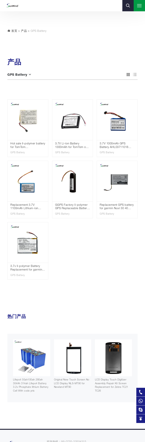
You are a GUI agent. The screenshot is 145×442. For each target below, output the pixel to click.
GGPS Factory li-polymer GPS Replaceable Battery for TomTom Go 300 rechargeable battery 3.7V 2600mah (72, 207)
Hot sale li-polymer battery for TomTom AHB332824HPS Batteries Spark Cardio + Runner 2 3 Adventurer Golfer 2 (27, 145)
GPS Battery (39, 31)
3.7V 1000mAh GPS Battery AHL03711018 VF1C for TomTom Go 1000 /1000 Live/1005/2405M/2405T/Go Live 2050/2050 (117, 145)
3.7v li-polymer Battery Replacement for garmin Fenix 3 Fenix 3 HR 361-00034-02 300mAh (26, 268)
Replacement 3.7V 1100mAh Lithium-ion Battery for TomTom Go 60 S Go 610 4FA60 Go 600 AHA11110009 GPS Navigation (27, 207)
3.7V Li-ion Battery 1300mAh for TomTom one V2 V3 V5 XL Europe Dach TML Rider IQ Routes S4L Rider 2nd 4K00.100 (72, 145)
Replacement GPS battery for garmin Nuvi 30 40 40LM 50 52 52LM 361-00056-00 (117, 207)
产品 (24, 31)
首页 (12, 31)
